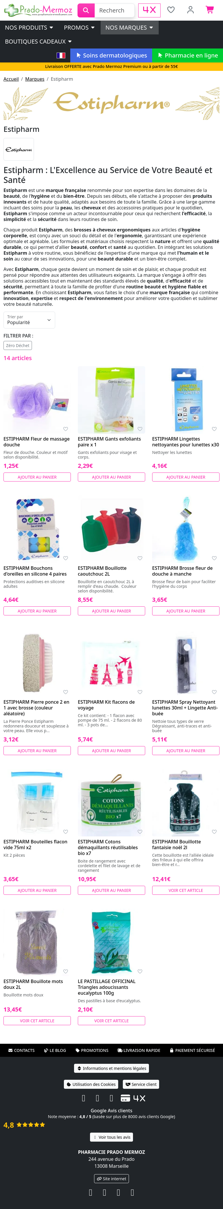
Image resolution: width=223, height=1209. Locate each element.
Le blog (55, 1050)
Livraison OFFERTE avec (111, 66)
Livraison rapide (138, 1050)
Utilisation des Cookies (91, 1084)
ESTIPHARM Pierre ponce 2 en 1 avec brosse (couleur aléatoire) (36, 708)
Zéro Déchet (17, 345)
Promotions (91, 1050)
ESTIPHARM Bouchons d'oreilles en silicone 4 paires (34, 571)
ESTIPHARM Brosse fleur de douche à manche (182, 571)
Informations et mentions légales (111, 1068)
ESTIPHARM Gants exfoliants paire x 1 (109, 442)
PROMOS (80, 27)
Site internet (111, 1178)
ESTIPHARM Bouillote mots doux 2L (33, 984)
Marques (34, 79)
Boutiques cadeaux (39, 41)
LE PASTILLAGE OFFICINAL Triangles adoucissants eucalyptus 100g (107, 987)
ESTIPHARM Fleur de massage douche (36, 442)
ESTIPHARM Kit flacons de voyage (106, 705)
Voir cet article (186, 890)
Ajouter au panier (37, 477)
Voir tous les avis (111, 1137)
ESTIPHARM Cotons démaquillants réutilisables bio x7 (108, 847)
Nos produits (29, 27)
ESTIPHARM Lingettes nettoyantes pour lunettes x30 (185, 442)
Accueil (11, 79)
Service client (141, 1084)
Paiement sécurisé (192, 1050)
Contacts (21, 1050)
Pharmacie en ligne (187, 55)
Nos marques (129, 27)
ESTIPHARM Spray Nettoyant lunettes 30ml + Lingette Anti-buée (185, 708)
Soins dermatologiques (111, 55)
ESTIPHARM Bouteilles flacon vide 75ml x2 (35, 844)
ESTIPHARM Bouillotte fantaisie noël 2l (176, 844)
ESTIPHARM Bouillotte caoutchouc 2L (102, 571)
